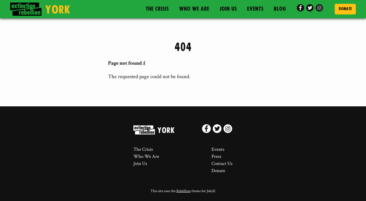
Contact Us (222, 163)
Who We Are (194, 9)
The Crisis (157, 9)
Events (255, 9)
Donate (345, 9)
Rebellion (183, 191)
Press (216, 156)
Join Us (228, 9)
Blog (280, 9)
